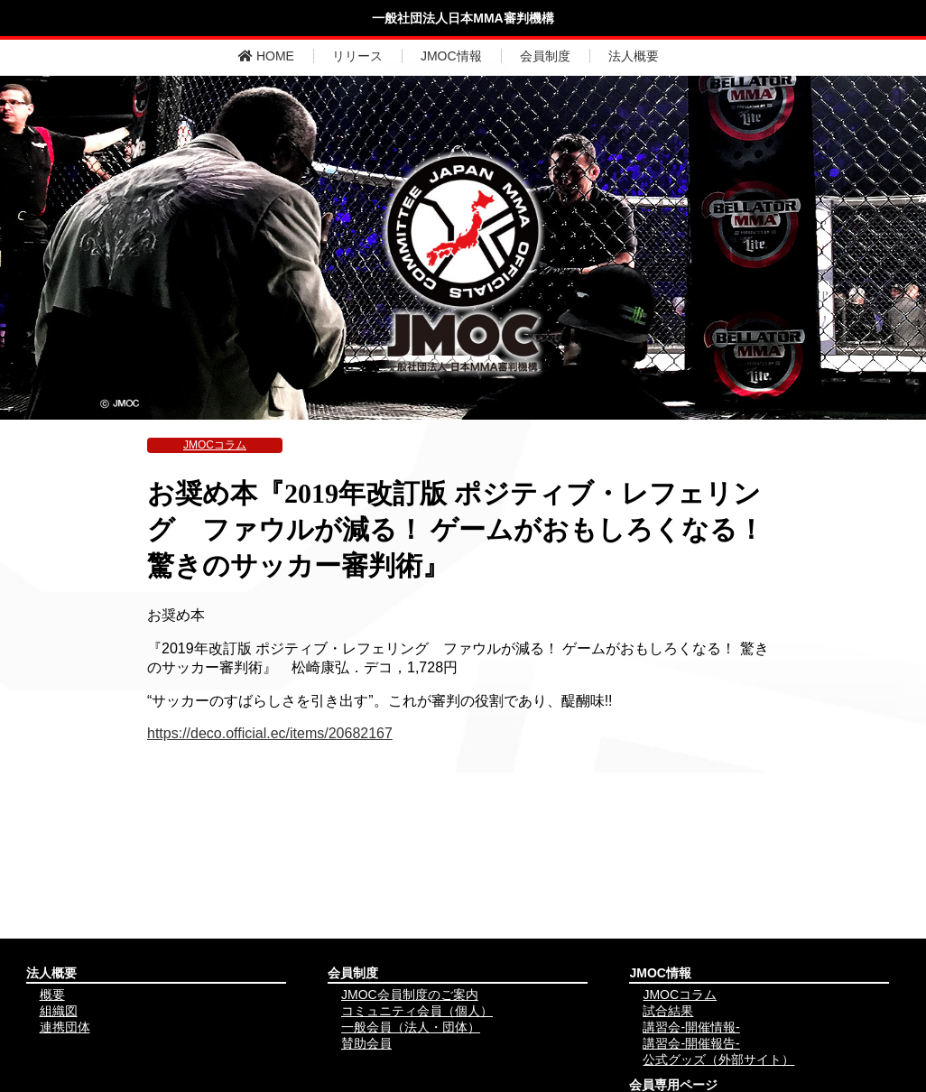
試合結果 (668, 1011)
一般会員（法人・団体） (410, 1027)
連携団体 (65, 1027)
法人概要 (633, 56)
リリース (357, 56)
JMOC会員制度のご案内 (409, 994)
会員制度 (545, 56)
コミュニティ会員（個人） (417, 1011)
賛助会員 (366, 1043)
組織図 (59, 1011)
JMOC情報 (451, 56)
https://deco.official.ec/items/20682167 (270, 733)
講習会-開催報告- (691, 1043)
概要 (52, 994)
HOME (266, 56)
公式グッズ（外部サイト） (718, 1059)
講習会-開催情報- (691, 1027)
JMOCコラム (214, 445)
